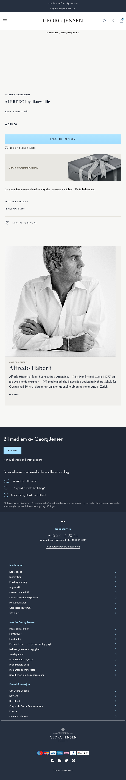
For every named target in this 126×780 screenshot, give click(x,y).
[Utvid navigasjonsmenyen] (5, 20)
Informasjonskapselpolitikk (23, 597)
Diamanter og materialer (22, 670)
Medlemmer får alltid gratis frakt (62, 3)
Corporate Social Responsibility (26, 706)
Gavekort (14, 613)
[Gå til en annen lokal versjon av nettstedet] (63, 521)
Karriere (13, 696)
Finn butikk (15, 639)
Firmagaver (15, 634)
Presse (13, 711)
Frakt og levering (18, 582)
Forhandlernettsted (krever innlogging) (30, 644)
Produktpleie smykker (21, 659)
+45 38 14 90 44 (63, 535)
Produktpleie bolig (19, 665)
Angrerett (14, 587)
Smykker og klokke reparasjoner (26, 675)
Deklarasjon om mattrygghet (24, 649)
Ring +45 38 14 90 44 (21, 223)
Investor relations (18, 716)
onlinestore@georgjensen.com (63, 546)
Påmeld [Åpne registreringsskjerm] (12, 450)
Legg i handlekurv (62, 139)
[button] (105, 22)
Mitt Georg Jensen (19, 629)
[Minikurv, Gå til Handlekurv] (121, 20)
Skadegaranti (16, 654)
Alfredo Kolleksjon (17, 94)
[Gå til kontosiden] (113, 21)
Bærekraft (14, 701)
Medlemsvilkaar (17, 603)
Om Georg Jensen (19, 691)
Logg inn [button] (38, 460)
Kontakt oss (15, 572)
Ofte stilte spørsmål (19, 608)
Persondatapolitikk (19, 592)
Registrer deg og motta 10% (63, 8)
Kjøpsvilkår (15, 577)
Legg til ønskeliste (23, 148)
